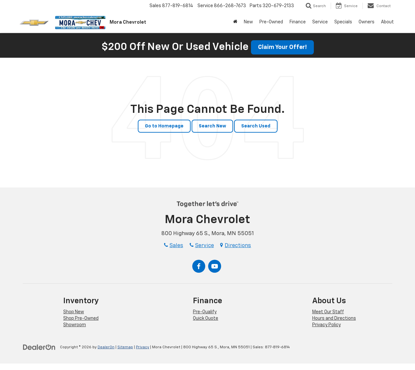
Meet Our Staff (328, 312)
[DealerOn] (39, 347)
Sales (173, 245)
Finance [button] (298, 22)
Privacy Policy (326, 325)
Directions (235, 245)
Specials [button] (343, 22)
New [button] (248, 22)
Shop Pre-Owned (81, 318)
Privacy (142, 347)
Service (202, 245)
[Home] (235, 22)
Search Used (255, 126)
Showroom (74, 325)
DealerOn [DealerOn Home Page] (106, 347)
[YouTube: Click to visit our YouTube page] (214, 266)
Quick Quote (205, 318)
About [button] (387, 22)
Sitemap (125, 347)
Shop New (73, 312)
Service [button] (320, 22)
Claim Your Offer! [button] (282, 47)
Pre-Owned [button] (271, 22)
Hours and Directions (334, 318)
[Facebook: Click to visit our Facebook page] (198, 266)
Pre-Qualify (205, 312)
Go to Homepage (164, 126)
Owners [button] (366, 22)
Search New (212, 126)
